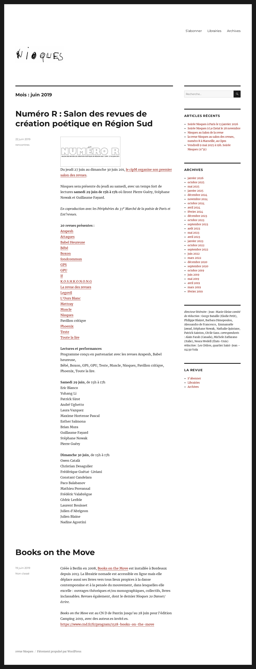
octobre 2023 (196, 220)
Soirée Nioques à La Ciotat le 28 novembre (214, 128)
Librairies (214, 31)
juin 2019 (193, 274)
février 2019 (195, 291)
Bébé (64, 248)
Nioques (66, 315)
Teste (64, 332)
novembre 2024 (198, 199)
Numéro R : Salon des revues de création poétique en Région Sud (84, 118)
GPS (63, 265)
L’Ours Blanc (70, 298)
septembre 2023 (198, 224)
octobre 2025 (196, 182)
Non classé (22, 573)
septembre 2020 (198, 266)
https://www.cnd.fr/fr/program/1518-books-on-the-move (107, 624)
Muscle (66, 309)
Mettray (66, 304)
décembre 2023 (197, 216)
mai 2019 (193, 279)
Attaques (67, 237)
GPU (63, 270)
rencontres (22, 144)
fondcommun (71, 259)
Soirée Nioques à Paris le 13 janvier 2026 (213, 124)
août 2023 (194, 228)
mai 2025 (193, 186)
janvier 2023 (195, 241)
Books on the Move (55, 552)
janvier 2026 (196, 178)
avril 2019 (194, 283)
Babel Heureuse (72, 242)
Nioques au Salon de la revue (205, 132)
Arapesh (66, 231)
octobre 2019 (196, 270)
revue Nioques (24, 651)
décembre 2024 (197, 195)
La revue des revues (75, 287)
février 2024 (195, 211)
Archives (234, 31)
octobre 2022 (196, 245)
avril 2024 (194, 207)
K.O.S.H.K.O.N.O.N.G (76, 281)
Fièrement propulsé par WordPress (59, 651)
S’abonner (194, 31)
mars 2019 (194, 287)
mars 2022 (194, 258)
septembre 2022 (198, 249)
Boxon (65, 253)
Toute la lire (69, 337)
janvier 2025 (195, 190)
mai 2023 (193, 232)
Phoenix (67, 326)
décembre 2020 (197, 262)
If (61, 276)
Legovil (66, 293)
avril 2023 (194, 237)
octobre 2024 (196, 203)
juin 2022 (194, 253)
